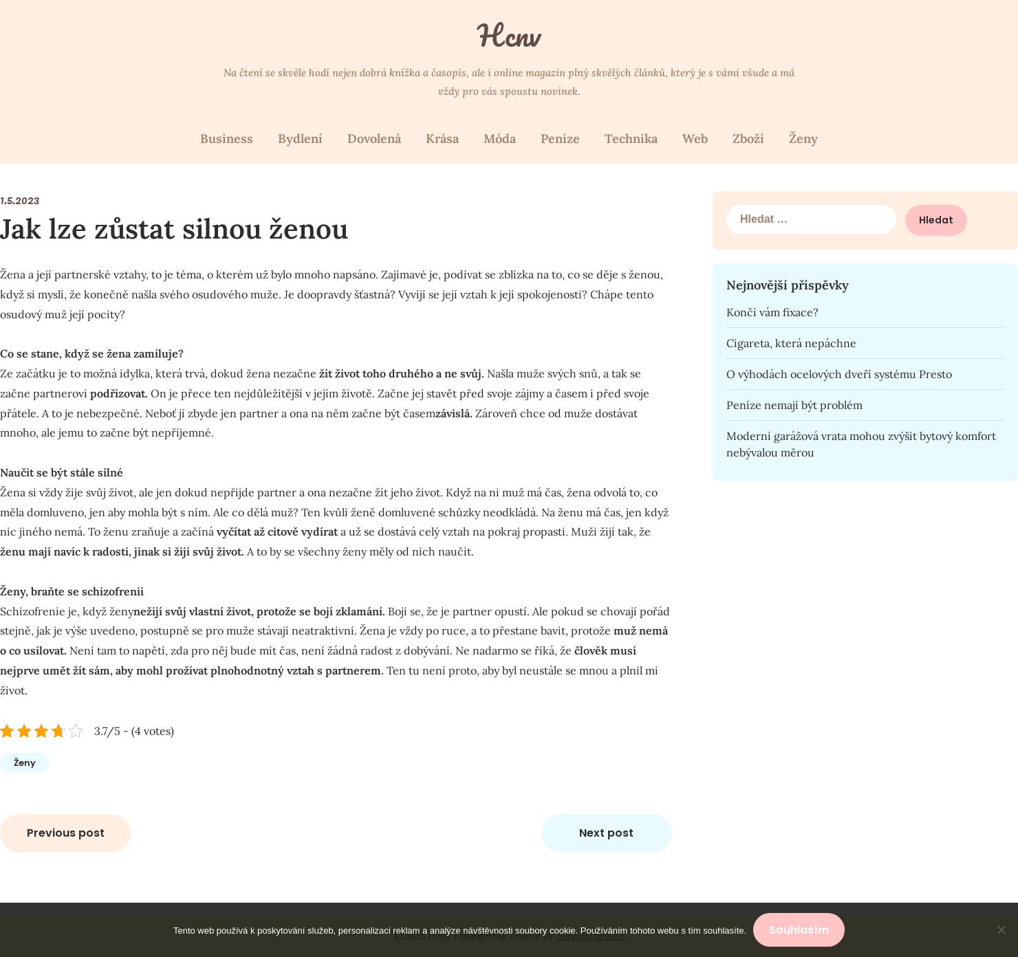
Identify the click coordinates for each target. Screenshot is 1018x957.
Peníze (560, 138)
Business (226, 138)
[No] (1001, 930)
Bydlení (300, 138)
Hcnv (509, 35)
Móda (500, 138)
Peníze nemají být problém (794, 405)
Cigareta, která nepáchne (791, 343)
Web (695, 138)
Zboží (748, 138)
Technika (631, 138)
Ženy (803, 138)
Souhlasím (799, 930)
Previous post (66, 833)
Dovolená (374, 138)
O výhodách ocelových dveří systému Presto (839, 374)
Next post (606, 833)
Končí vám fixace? (772, 312)
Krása (442, 138)
